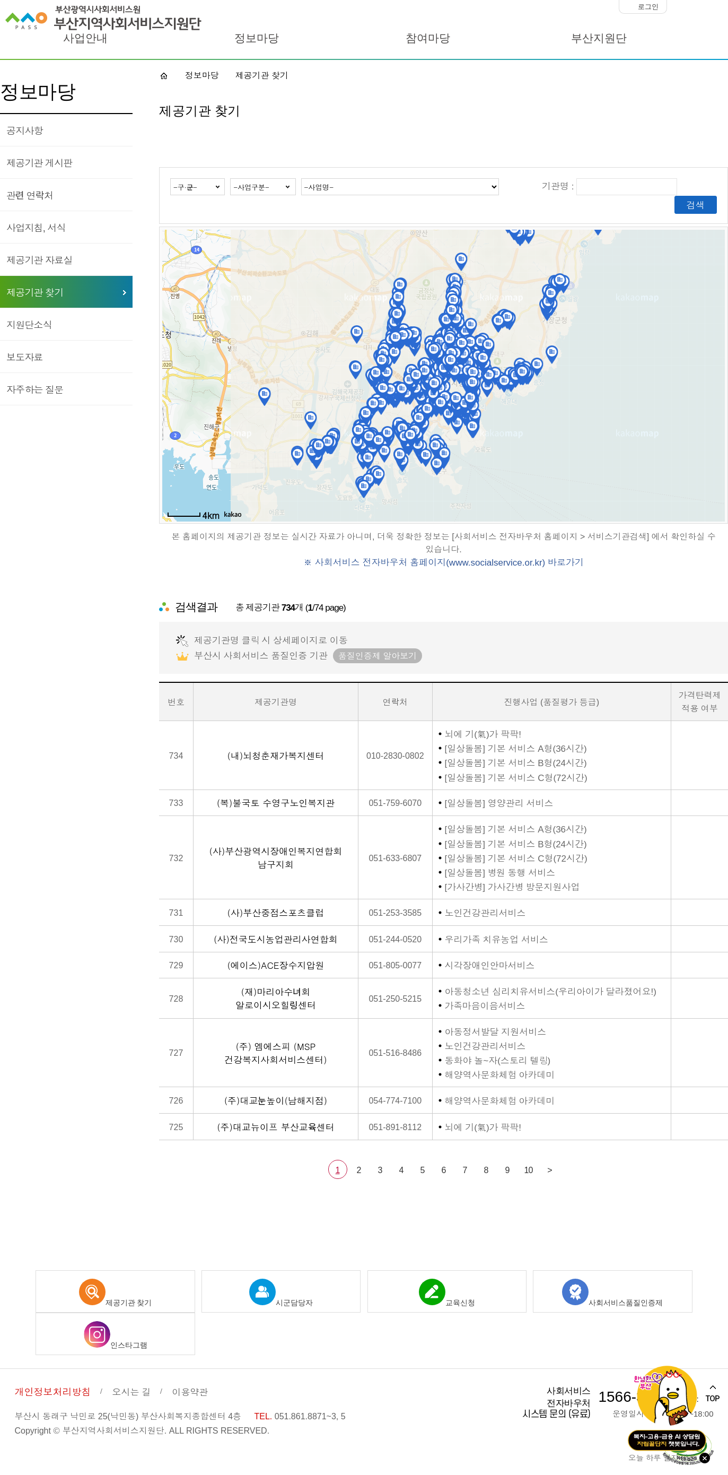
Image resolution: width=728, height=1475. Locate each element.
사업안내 (85, 38)
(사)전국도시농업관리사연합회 (276, 938)
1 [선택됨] (338, 1169)
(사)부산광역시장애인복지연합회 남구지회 (276, 857)
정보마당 (256, 38)
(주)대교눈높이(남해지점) (276, 1100)
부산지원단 (599, 38)
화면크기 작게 (677, 7)
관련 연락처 (29, 195)
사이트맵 (695, 40)
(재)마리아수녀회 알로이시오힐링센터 (275, 998)
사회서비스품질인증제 (612, 1293)
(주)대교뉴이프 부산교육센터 (275, 1126)
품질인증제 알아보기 (377, 655)
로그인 (648, 7)
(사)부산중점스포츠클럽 (275, 912)
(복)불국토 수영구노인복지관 (276, 802)
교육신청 (447, 1293)
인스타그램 (115, 1335)
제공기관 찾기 (34, 292)
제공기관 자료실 (39, 259)
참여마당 (428, 38)
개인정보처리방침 (52, 1391)
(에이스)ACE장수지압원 (275, 964)
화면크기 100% (698, 7)
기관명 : (609, 185)
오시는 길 (131, 1391)
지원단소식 (29, 324)
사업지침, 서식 (36, 227)
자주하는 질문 (34, 389)
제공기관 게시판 (39, 162)
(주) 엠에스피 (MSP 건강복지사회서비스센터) (275, 1052)
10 (528, 1169)
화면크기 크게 (719, 7)
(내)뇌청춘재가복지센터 (275, 755)
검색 (696, 204)
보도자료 (24, 356)
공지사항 (24, 130)
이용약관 (190, 1391)
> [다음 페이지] (549, 1169)
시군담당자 (281, 1293)
